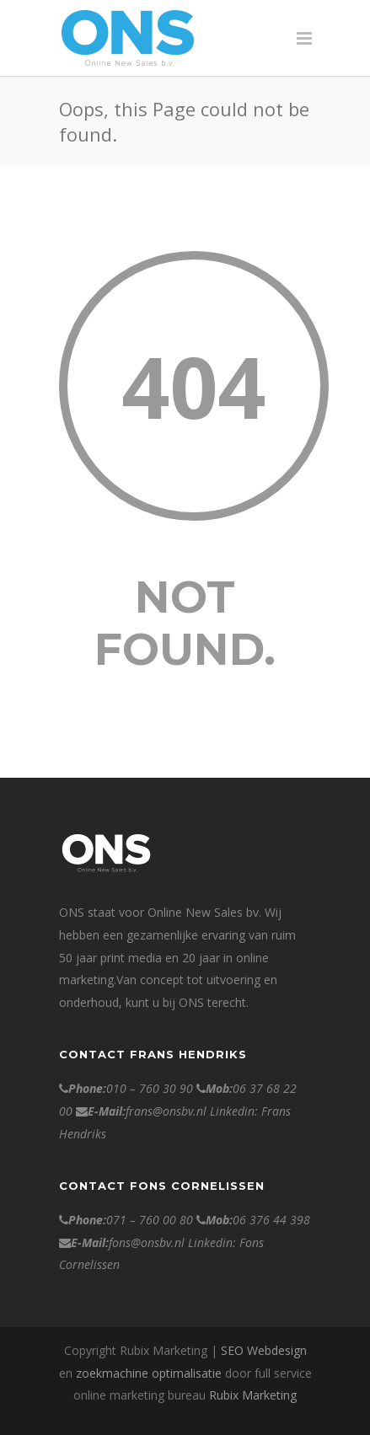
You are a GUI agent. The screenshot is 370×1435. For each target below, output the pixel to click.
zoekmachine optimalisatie (149, 1373)
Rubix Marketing (253, 1395)
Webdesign (277, 1350)
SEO (232, 1350)
